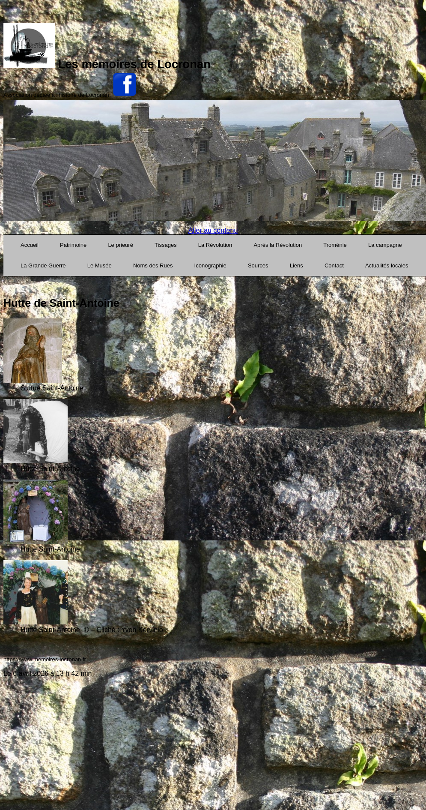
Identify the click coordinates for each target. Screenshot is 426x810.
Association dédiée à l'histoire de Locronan (56, 95)
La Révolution (215, 245)
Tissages (166, 245)
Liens (296, 265)
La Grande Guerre (43, 265)
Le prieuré (120, 245)
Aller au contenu (213, 230)
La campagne (385, 245)
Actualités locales (386, 265)
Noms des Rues (153, 265)
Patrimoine (73, 245)
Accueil (30, 245)
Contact (334, 265)
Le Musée (99, 265)
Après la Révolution (277, 245)
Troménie (334, 245)
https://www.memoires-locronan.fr (44, 659)
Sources (258, 265)
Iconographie (210, 265)
